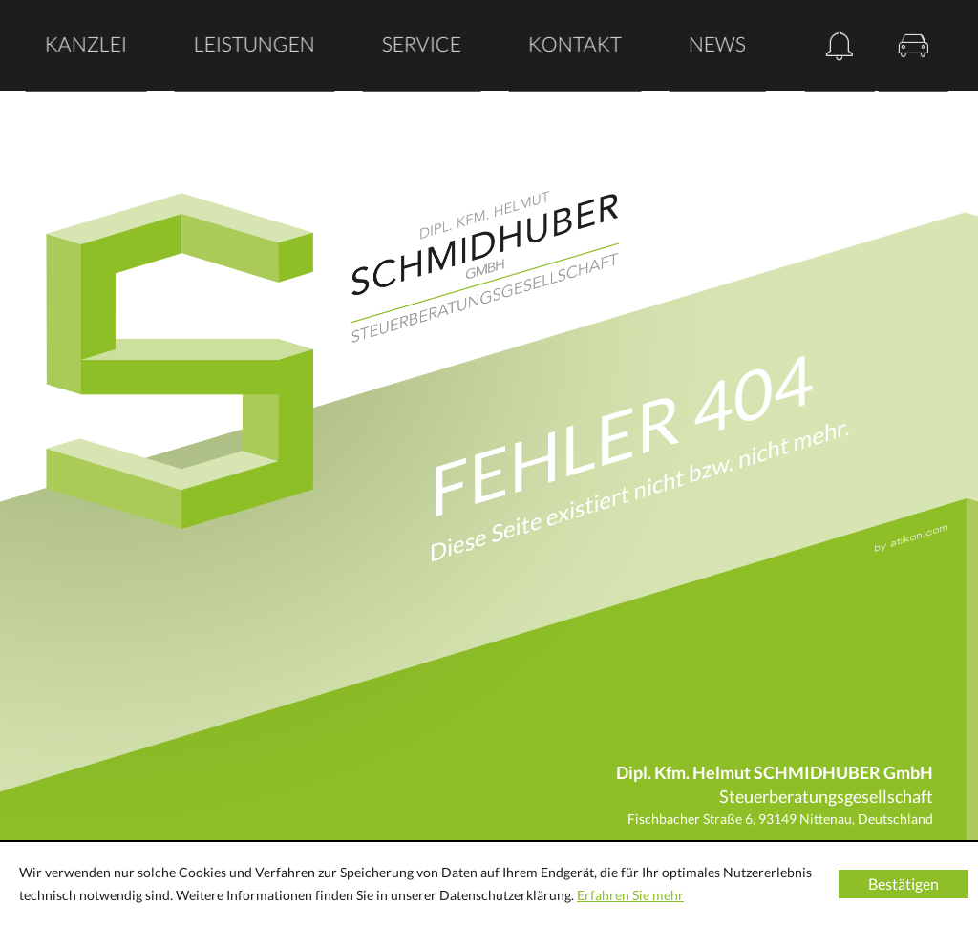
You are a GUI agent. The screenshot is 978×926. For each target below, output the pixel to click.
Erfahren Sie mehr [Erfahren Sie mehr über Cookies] (630, 895)
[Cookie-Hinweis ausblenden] (903, 884)
